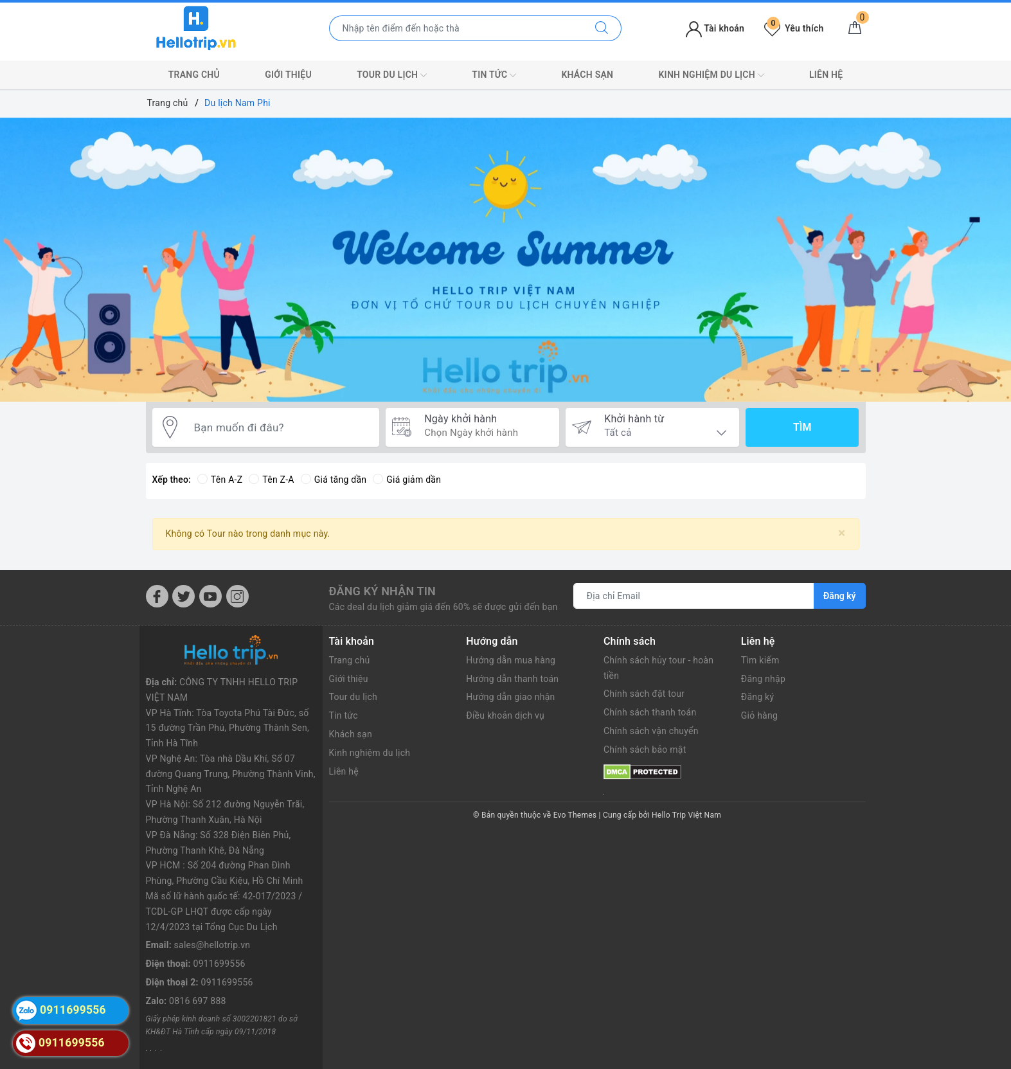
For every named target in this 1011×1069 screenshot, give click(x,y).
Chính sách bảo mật (645, 749)
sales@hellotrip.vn (212, 945)
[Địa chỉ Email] (694, 596)
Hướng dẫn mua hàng (510, 660)
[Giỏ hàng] (855, 28)
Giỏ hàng (759, 715)
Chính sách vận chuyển (651, 731)
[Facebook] (157, 596)
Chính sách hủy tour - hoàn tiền (658, 668)
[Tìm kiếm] (602, 28)
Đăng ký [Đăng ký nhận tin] (839, 596)
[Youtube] (210, 596)
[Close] (841, 533)
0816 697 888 (197, 1001)
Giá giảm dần (407, 479)
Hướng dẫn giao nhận (510, 697)
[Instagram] (237, 596)
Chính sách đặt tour (644, 693)
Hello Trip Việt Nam (686, 815)
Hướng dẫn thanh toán (512, 679)
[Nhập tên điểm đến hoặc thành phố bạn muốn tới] (456, 28)
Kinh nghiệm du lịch (711, 75)
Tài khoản (715, 28)
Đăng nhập (763, 679)
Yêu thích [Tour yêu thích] (793, 28)
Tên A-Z (219, 479)
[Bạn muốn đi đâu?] (280, 427)
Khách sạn (587, 74)
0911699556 (219, 963)
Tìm (802, 427)
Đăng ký (757, 697)
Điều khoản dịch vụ (505, 715)
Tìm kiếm (760, 660)
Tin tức (494, 75)
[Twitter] (183, 596)
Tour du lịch (392, 75)
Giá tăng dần (334, 479)
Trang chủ (194, 74)
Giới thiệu (288, 74)
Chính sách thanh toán (650, 712)
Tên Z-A (271, 479)
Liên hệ (826, 74)
